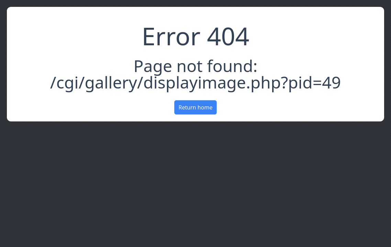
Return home (196, 107)
